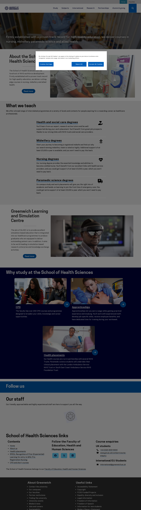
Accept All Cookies (96, 64)
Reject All (79, 64)
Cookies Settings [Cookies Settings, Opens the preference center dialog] (46, 64)
